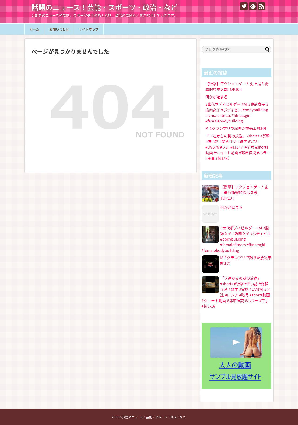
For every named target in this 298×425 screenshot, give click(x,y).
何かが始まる (216, 96)
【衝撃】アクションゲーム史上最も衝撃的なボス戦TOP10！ (236, 86)
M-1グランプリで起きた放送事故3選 (235, 128)
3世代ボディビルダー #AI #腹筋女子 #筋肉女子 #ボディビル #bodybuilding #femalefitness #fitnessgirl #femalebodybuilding (236, 112)
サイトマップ (88, 29)
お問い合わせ (59, 29)
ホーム (34, 29)
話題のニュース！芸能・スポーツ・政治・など (104, 7)
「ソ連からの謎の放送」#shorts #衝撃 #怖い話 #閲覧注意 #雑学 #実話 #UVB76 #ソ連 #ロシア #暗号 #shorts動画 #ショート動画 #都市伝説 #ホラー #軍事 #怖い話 (237, 147)
